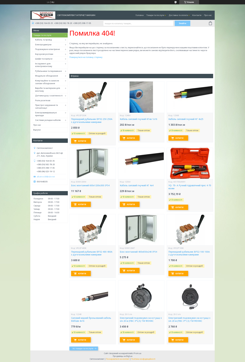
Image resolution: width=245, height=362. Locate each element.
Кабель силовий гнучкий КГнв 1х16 (138, 119)
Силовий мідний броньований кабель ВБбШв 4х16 (91, 319)
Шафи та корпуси (43, 58)
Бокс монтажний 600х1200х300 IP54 (90, 185)
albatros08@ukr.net (46, 176)
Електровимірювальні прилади (46, 114)
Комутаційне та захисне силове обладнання (47, 82)
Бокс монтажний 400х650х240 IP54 (138, 251)
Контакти (196, 15)
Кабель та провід (43, 39)
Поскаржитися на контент (117, 359)
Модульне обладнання (46, 75)
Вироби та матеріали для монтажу (47, 89)
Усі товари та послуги (82, 348)
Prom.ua (137, 353)
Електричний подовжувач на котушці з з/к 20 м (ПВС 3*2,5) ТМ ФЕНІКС (141, 319)
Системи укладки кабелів (48, 120)
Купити (82, 141)
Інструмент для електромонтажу (43, 65)
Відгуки (37, 129)
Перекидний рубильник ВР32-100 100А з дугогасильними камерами (189, 253)
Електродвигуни (43, 44)
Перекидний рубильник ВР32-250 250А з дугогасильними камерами (91, 120)
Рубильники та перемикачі (48, 71)
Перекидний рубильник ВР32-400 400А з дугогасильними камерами (91, 253)
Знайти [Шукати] (182, 23)
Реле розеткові (42, 100)
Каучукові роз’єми (44, 54)
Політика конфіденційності (143, 359)
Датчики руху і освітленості (48, 95)
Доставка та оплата (178, 15)
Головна (140, 15)
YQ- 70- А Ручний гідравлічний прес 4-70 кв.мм (189, 187)
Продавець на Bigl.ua (122, 356)
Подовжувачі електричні (47, 49)
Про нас (208, 15)
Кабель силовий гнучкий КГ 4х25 (185, 119)
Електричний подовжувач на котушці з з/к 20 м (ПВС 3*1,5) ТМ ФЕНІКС (189, 319)
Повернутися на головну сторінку (85, 57)
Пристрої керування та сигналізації (46, 106)
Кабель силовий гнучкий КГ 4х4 (136, 185)
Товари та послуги (155, 15)
